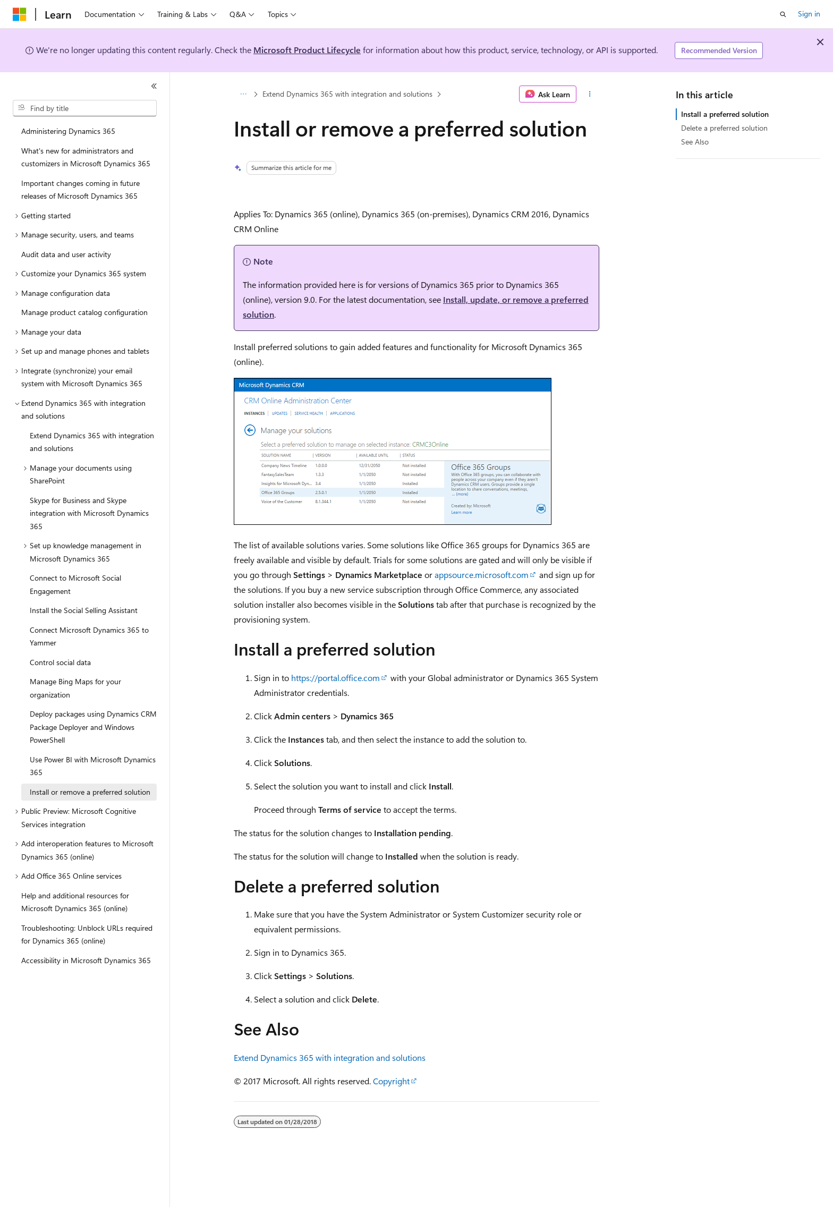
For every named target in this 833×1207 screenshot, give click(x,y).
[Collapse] (154, 86)
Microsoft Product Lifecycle (307, 49)
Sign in (809, 13)
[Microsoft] (20, 14)
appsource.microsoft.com (482, 574)
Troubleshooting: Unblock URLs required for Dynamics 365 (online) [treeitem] (86, 934)
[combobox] (85, 108)
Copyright (391, 1080)
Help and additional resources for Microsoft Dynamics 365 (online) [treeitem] (75, 902)
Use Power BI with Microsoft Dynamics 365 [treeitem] (93, 766)
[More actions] (590, 94)
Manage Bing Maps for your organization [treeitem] (75, 688)
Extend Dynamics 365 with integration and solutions (347, 94)
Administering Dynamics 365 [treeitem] (68, 131)
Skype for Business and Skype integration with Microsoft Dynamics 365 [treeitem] (89, 513)
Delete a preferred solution (724, 128)
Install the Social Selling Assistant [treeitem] (84, 610)
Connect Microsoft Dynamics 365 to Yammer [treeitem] (89, 636)
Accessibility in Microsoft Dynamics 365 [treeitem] (86, 960)
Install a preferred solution (725, 114)
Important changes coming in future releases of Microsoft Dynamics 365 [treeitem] (80, 189)
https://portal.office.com (335, 677)
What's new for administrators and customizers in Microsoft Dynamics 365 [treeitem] (85, 157)
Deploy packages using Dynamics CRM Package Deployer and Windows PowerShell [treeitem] (93, 727)
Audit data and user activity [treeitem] (66, 254)
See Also (695, 142)
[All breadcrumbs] (243, 94)
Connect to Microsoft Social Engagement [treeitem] (75, 584)
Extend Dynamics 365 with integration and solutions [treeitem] (92, 442)
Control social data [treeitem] (60, 662)
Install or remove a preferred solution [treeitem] (90, 792)
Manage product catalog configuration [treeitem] (84, 312)
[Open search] (783, 14)
